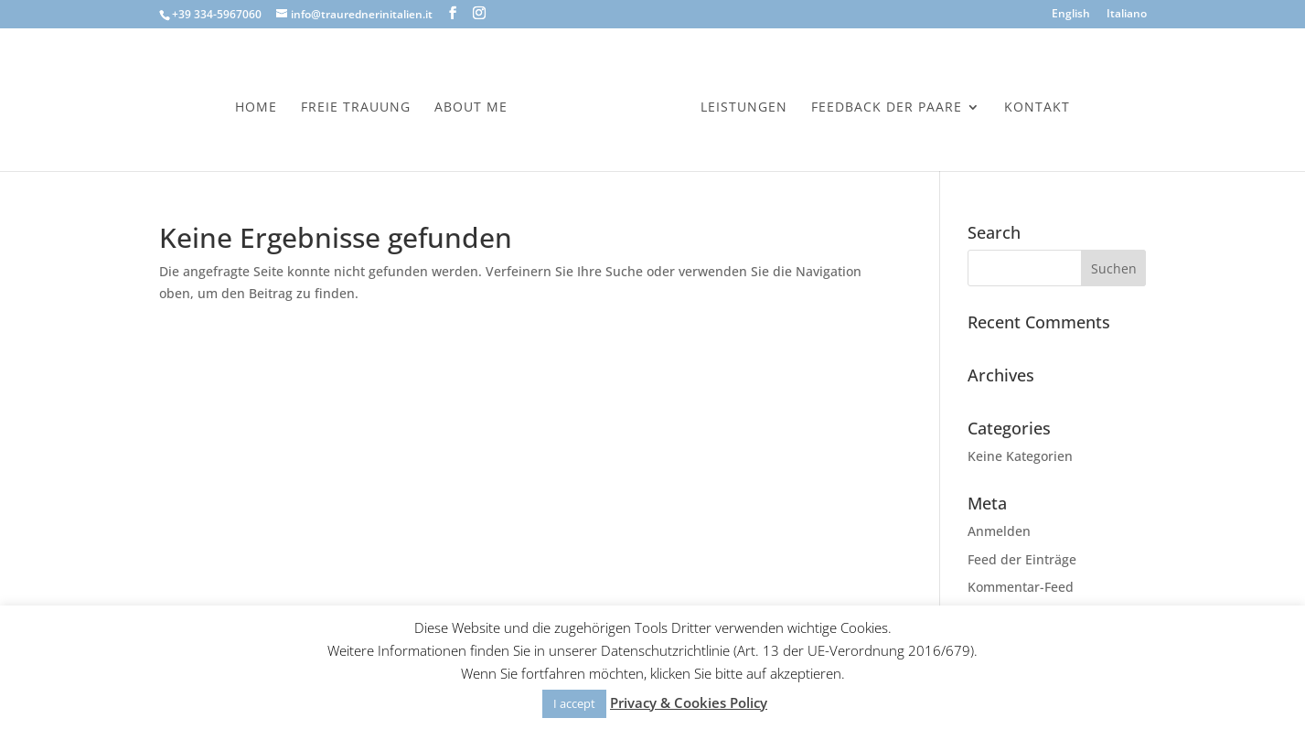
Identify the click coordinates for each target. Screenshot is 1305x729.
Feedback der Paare (886, 108)
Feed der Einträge (1022, 559)
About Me (471, 108)
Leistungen (744, 108)
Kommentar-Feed (1021, 586)
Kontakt (1037, 108)
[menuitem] (1071, 17)
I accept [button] (574, 703)
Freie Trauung (356, 108)
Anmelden (999, 531)
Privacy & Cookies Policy (688, 702)
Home (256, 108)
